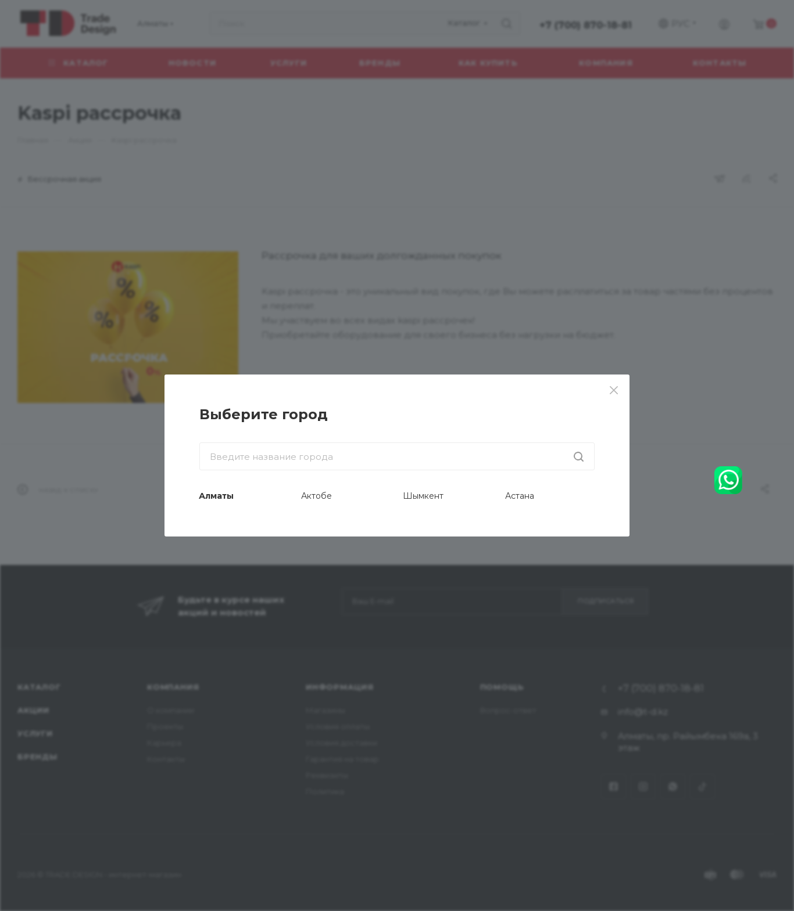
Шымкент (423, 496)
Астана (519, 496)
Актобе (316, 496)
